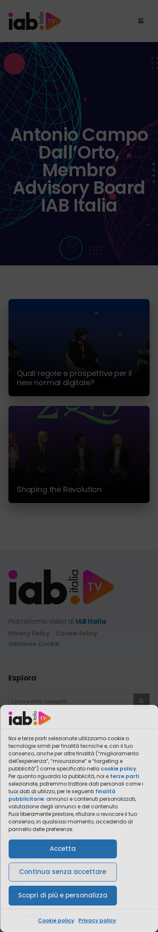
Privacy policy (97, 920)
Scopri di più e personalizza (62, 895)
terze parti (124, 776)
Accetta (63, 848)
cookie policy (118, 768)
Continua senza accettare (62, 871)
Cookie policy (56, 920)
